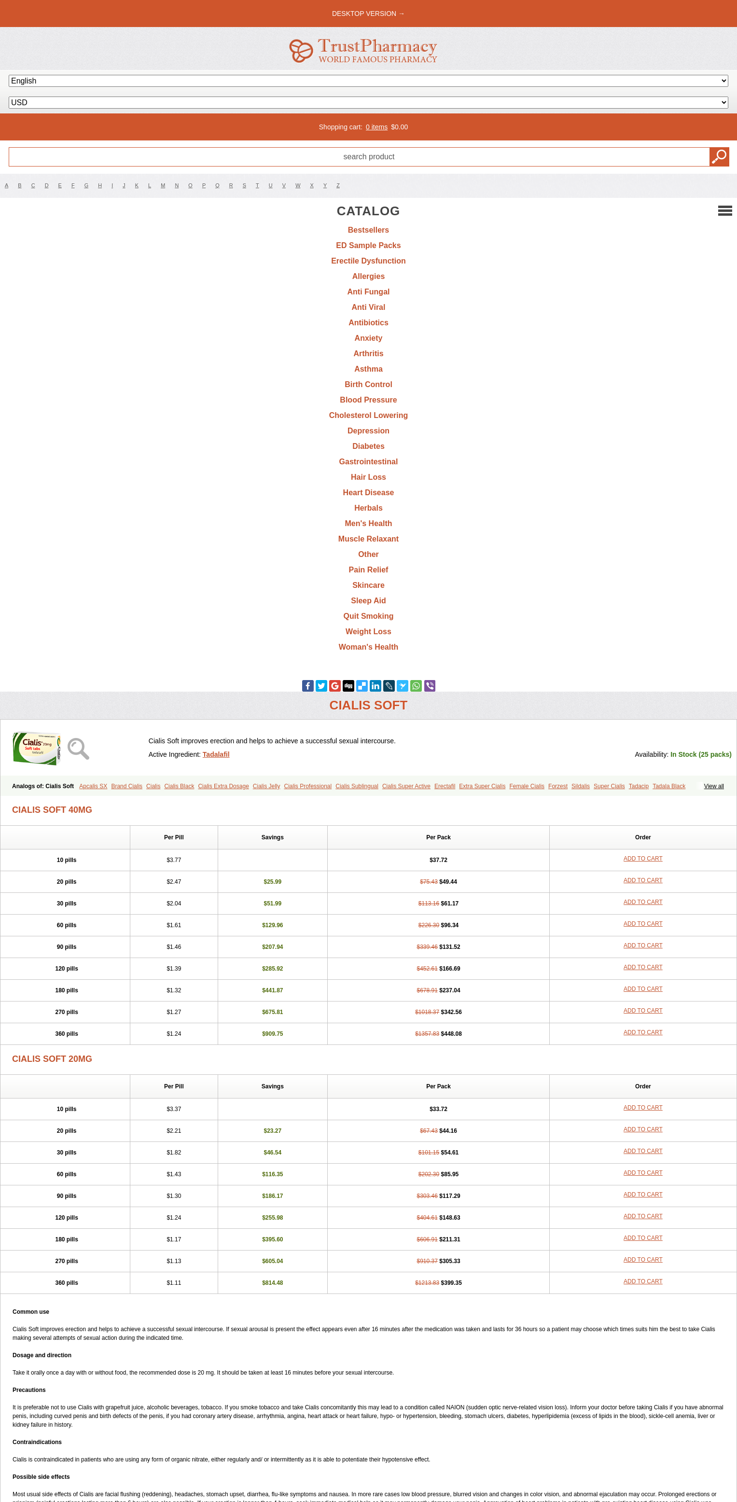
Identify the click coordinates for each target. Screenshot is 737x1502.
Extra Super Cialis (482, 786)
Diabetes (368, 446)
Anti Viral (369, 307)
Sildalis (580, 786)
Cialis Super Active (406, 786)
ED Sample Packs (368, 245)
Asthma (368, 369)
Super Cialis (609, 786)
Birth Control (368, 384)
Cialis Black (179, 786)
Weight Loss (368, 631)
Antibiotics (368, 323)
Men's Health (368, 523)
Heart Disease (368, 492)
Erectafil (444, 786)
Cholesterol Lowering (368, 415)
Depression (368, 431)
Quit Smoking (369, 616)
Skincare (368, 585)
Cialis (153, 786)
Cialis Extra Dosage (223, 786)
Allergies (368, 276)
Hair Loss (368, 477)
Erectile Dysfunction (368, 261)
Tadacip (639, 786)
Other (368, 554)
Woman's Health (369, 647)
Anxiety (369, 338)
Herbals (368, 508)
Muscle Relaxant (368, 539)
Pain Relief (369, 570)
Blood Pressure (368, 400)
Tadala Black (669, 786)
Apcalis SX (93, 786)
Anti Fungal (369, 292)
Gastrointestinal (368, 462)
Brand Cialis (126, 786)
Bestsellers (368, 230)
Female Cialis (526, 786)
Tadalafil (216, 754)
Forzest (558, 786)
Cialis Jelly (266, 786)
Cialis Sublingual (356, 786)
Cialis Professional (308, 786)
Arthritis (368, 353)
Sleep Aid (368, 601)
